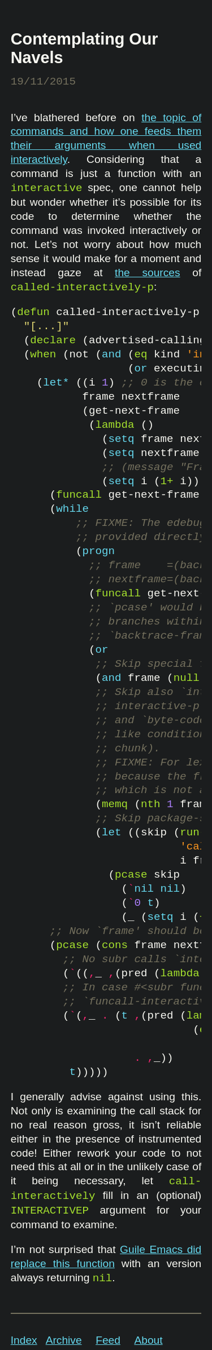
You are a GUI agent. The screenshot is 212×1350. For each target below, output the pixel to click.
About (148, 1340)
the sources (147, 272)
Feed (108, 1340)
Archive (64, 1340)
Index (24, 1340)
